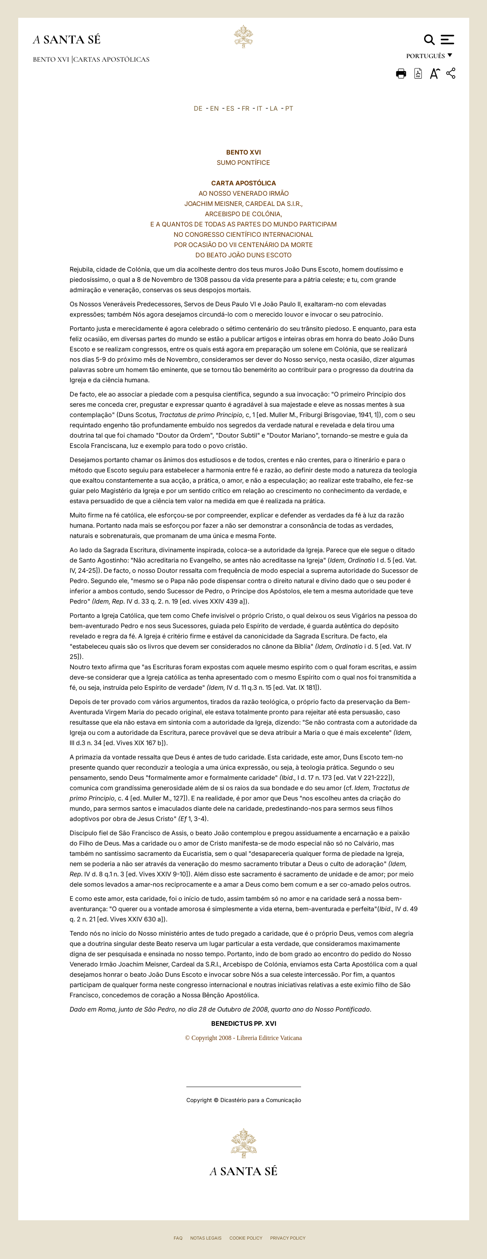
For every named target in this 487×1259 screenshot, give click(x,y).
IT (259, 108)
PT (289, 108)
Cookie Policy (245, 1238)
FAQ (178, 1238)
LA (274, 108)
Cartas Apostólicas (111, 59)
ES (230, 108)
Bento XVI (52, 59)
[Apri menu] (446, 39)
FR (245, 108)
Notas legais (206, 1238)
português (425, 58)
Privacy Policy (287, 1238)
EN (214, 108)
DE (198, 108)
